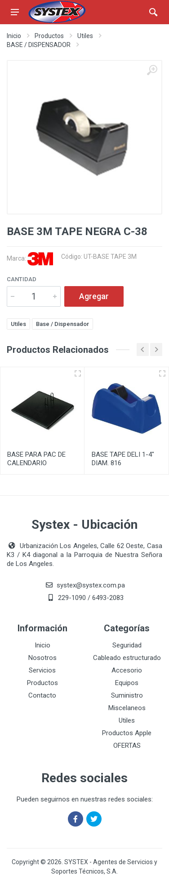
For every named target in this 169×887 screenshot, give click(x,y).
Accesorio (126, 670)
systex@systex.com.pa (91, 585)
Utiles (85, 35)
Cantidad (21, 279)
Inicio (14, 35)
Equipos (126, 683)
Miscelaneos (127, 708)
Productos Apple (126, 733)
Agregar (94, 296)
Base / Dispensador (62, 324)
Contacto (42, 695)
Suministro (127, 695)
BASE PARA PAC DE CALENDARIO (36, 458)
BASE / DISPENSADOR (39, 44)
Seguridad (127, 645)
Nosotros (42, 658)
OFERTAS (127, 745)
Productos (49, 35)
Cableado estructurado (127, 658)
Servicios (42, 670)
